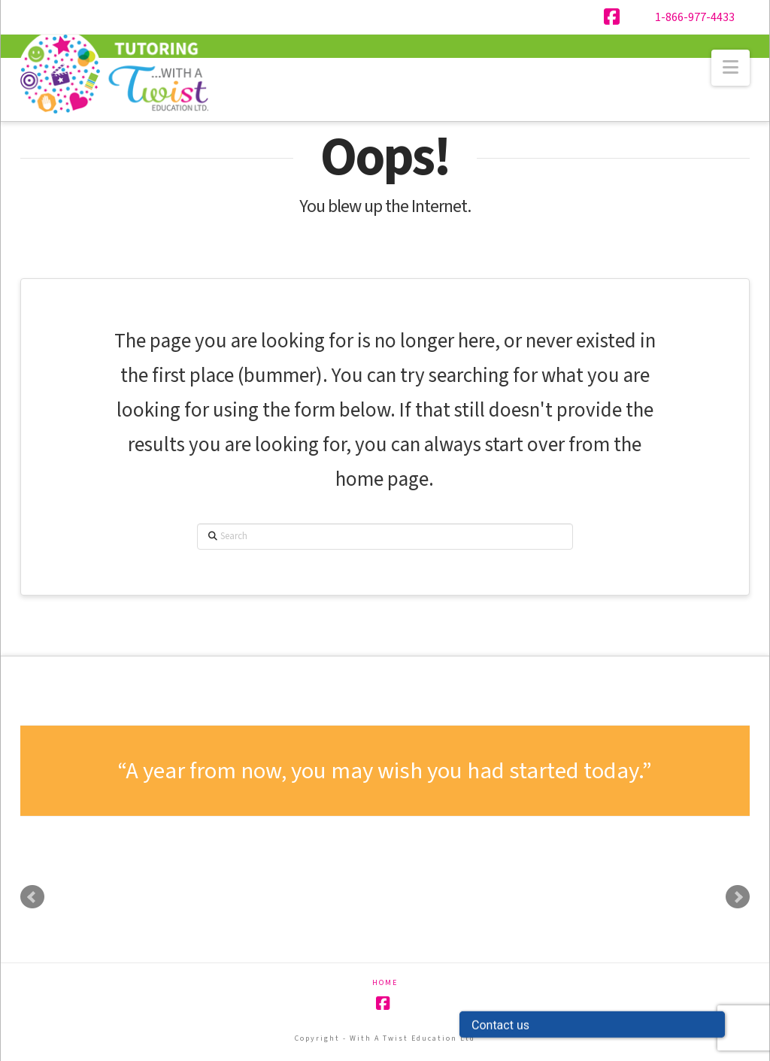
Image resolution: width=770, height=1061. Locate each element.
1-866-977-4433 (695, 17)
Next (738, 897)
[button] (730, 68)
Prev (32, 897)
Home (385, 983)
